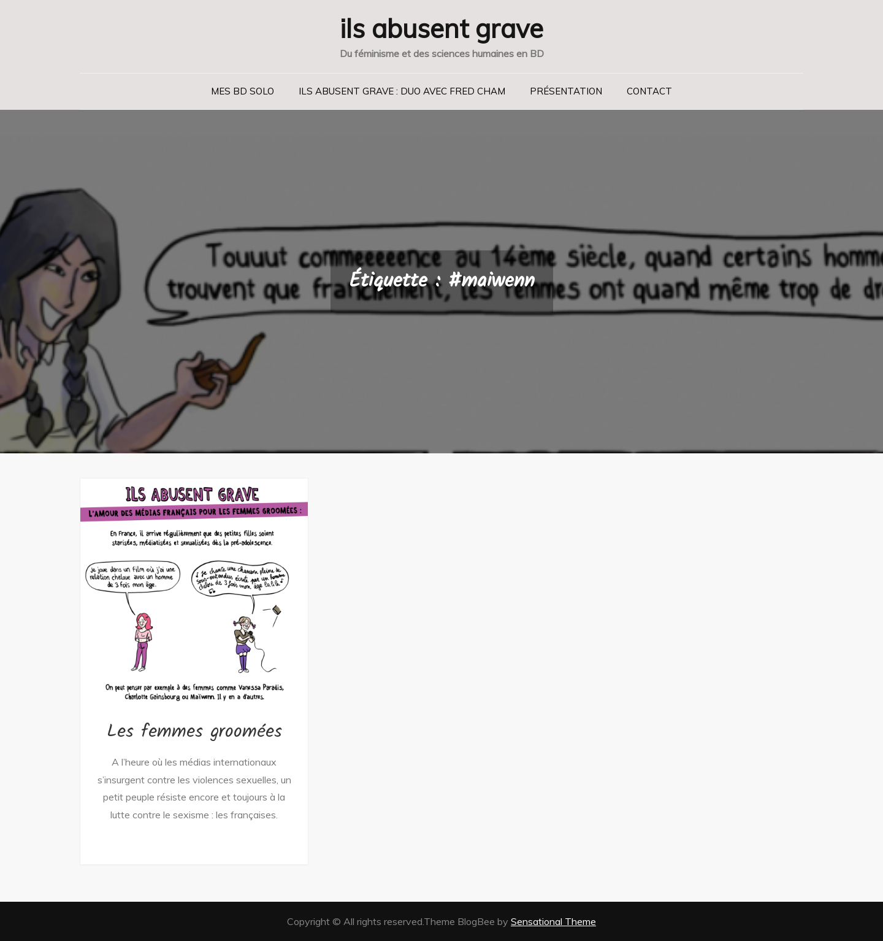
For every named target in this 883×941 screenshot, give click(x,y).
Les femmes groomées (194, 732)
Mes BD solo (242, 91)
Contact (649, 91)
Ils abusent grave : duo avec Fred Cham (402, 91)
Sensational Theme (553, 921)
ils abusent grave (441, 28)
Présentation (566, 91)
